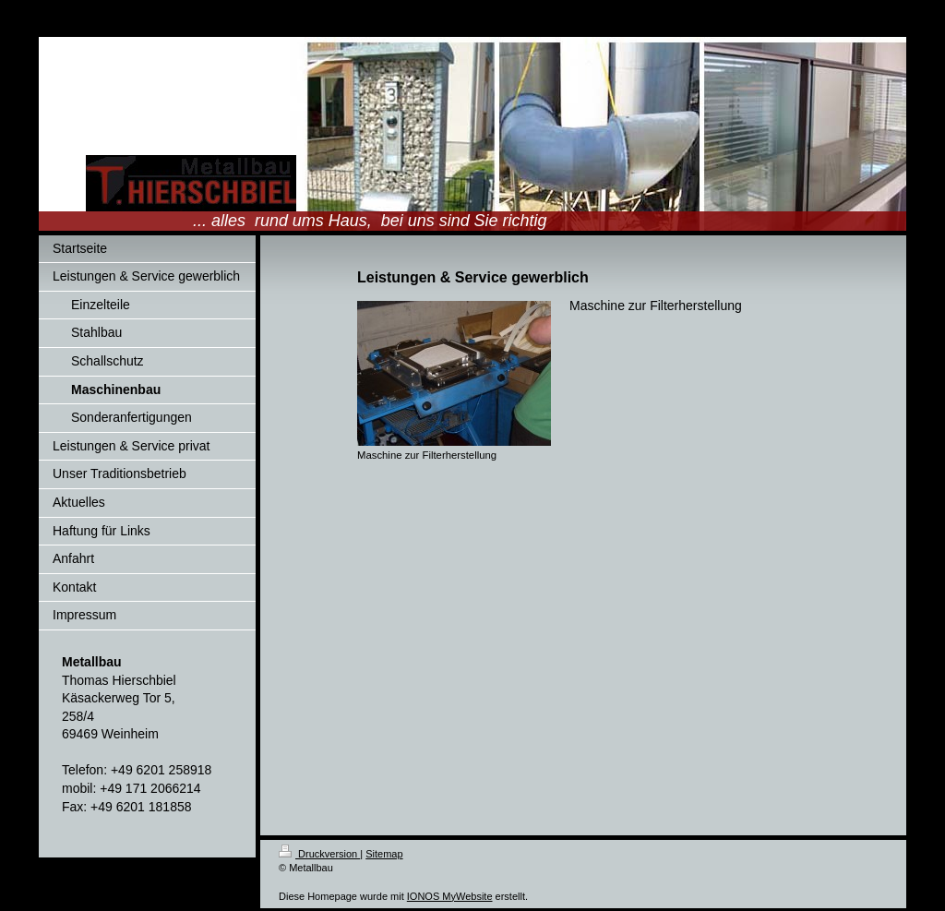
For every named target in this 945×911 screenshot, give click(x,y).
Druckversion (319, 853)
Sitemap (383, 853)
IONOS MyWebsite (450, 896)
